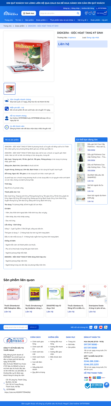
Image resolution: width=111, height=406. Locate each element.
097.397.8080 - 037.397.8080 (91, 346)
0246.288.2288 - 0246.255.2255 (92, 363)
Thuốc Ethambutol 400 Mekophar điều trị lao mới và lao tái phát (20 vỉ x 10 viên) (12, 307)
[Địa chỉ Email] (21, 327)
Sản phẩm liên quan (19, 280)
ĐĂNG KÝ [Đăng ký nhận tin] (33, 327)
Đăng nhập (76, 8)
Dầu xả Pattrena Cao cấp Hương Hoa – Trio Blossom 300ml (96, 166)
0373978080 (101, 8)
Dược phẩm (41, 20)
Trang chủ (9, 20)
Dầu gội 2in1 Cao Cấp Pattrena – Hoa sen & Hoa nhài (96, 145)
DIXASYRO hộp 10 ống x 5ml (54, 307)
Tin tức (18, 20)
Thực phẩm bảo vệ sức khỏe (62, 20)
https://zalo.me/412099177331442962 (18, 392)
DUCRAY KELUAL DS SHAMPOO (95, 176)
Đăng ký (66, 8)
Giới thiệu (71, 344)
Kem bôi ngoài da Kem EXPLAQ (96, 196)
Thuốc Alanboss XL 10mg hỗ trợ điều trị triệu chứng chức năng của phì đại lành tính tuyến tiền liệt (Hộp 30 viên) (76, 307)
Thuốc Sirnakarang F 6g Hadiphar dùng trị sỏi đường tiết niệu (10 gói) (34, 307)
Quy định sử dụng (39, 372)
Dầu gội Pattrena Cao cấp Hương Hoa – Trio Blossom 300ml (96, 155)
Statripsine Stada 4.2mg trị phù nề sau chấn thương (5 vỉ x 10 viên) (97, 307)
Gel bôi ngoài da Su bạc (95, 186)
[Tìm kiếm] (78, 13)
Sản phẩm (29, 20)
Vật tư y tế (82, 20)
